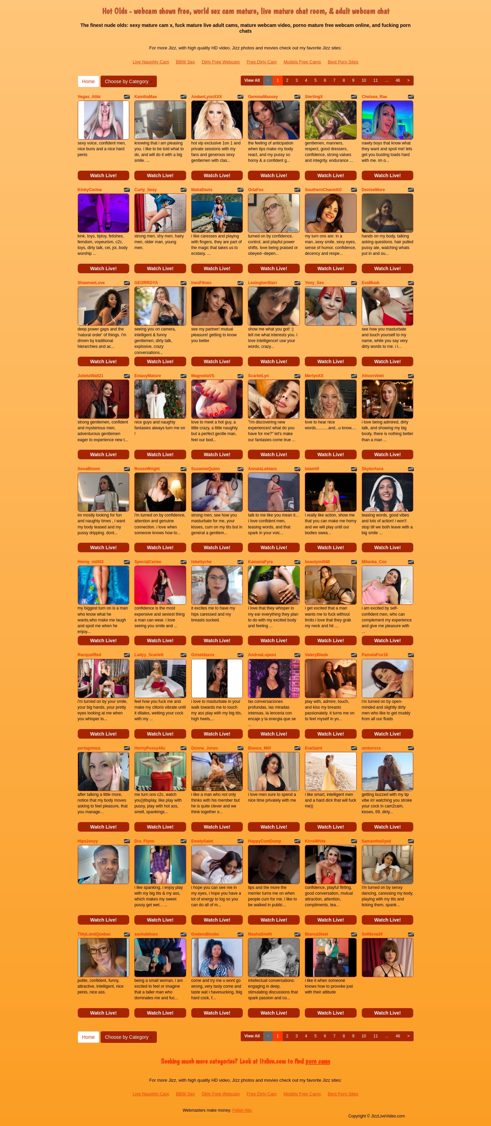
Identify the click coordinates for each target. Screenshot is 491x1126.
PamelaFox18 (375, 654)
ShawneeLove (91, 282)
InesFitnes (201, 282)
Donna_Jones (204, 748)
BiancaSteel (316, 934)
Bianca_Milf (259, 748)
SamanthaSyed (376, 841)
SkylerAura (372, 468)
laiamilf (312, 468)
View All (252, 80)
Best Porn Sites (343, 61)
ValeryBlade (316, 654)
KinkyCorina (90, 189)
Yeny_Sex (314, 282)
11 (375, 80)
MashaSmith (260, 934)
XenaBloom (89, 468)
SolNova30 (372, 934)
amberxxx (371, 748)
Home (88, 81)
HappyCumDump (264, 841)
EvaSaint (313, 748)
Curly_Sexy (145, 189)
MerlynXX (314, 375)
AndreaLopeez (262, 654)
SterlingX (314, 96)
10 (363, 80)
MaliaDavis (201, 189)
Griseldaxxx (202, 654)
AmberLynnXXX (206, 96)
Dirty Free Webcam (221, 61)
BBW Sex (185, 61)
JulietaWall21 (91, 375)
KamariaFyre (260, 561)
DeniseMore (373, 189)
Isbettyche (201, 561)
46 (398, 80)
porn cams (318, 1061)
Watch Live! (103, 175)
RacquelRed (89, 654)
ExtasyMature (147, 375)
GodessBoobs (205, 934)
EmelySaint (202, 841)
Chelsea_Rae (374, 96)
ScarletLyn (258, 375)
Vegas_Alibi (89, 96)
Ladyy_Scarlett (148, 654)
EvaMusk (371, 282)
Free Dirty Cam (262, 61)
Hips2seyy (88, 841)
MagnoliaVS (202, 375)
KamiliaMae (145, 96)
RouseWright (147, 468)
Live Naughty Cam (151, 61)
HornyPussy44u (149, 748)
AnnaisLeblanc (262, 468)
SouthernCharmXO (323, 189)
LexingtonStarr (262, 282)
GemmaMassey (263, 96)
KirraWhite (315, 841)
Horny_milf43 (91, 561)
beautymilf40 (317, 561)
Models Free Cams (302, 61)
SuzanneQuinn (205, 468)
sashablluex (146, 934)
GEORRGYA (146, 282)
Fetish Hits (242, 1110)
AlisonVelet (373, 375)
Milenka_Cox (374, 561)
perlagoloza (89, 748)
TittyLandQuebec (94, 934)
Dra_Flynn (144, 841)
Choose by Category (129, 81)
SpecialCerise (147, 561)
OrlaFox (255, 189)
